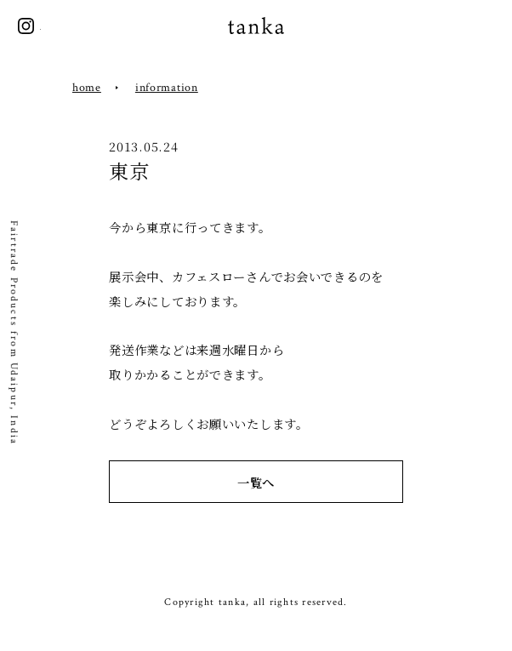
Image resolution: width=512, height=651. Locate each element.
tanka (256, 26)
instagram (26, 26)
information (166, 87)
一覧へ (256, 482)
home (86, 87)
